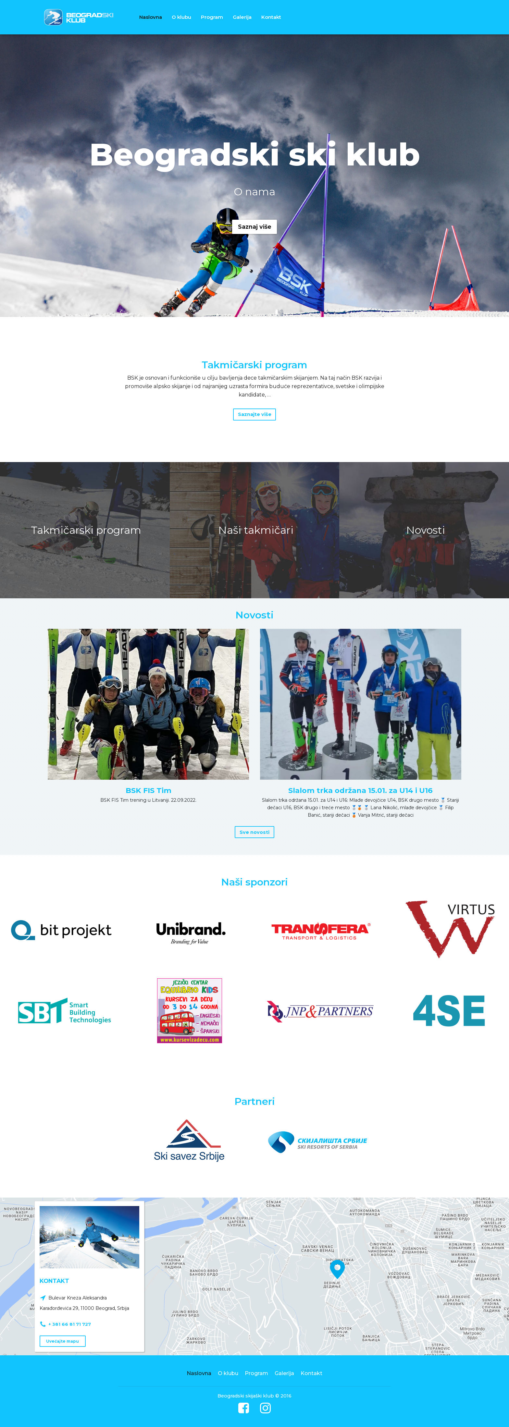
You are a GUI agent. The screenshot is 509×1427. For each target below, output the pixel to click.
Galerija (242, 17)
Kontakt (271, 17)
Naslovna (150, 17)
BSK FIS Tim (148, 791)
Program (212, 17)
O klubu (181, 17)
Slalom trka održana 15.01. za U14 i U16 (360, 791)
